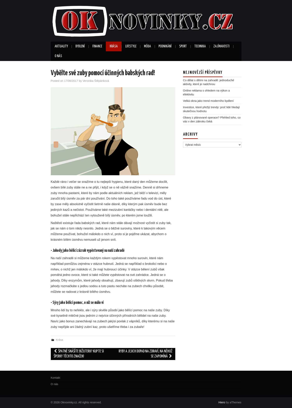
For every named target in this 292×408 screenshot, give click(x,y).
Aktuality (61, 46)
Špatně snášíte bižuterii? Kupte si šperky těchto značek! (79, 354)
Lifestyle (130, 46)
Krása (114, 46)
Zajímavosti (221, 46)
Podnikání (165, 46)
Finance (97, 46)
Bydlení (80, 46)
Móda (147, 46)
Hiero (221, 402)
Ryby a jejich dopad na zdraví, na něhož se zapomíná (145, 354)
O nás (58, 56)
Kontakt (55, 377)
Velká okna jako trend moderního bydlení (208, 100)
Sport (183, 46)
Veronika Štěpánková (96, 80)
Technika (200, 46)
